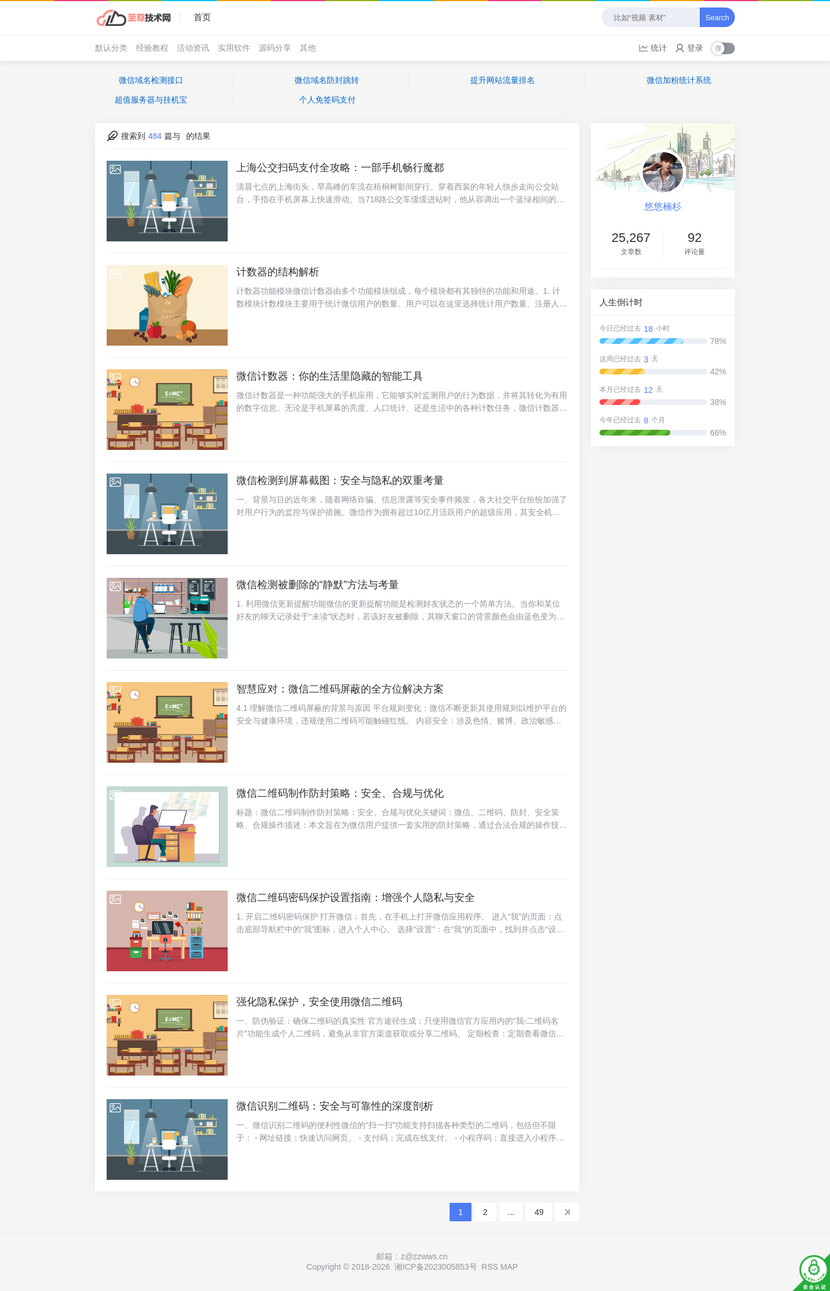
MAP (509, 1266)
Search (717, 17)
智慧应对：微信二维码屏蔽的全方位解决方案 (340, 689)
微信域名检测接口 (151, 80)
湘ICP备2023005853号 (435, 1266)
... (511, 1212)
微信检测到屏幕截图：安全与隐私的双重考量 (340, 480)
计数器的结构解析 (277, 272)
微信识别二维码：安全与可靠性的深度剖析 (334, 1106)
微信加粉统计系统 (679, 80)
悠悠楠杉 (662, 206)
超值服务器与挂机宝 (151, 99)
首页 (202, 17)
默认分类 (111, 47)
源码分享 (275, 47)
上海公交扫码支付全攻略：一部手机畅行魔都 (340, 167)
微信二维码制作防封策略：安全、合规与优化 (340, 793)
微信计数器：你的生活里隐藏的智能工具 (329, 376)
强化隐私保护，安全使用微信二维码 (319, 1002)
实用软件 (234, 47)
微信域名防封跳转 (327, 80)
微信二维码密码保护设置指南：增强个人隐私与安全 (355, 897)
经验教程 (152, 47)
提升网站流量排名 (502, 80)
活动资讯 (193, 47)
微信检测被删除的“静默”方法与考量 (317, 584)
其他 (308, 47)
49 (539, 1212)
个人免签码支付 (327, 99)
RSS (489, 1266)
